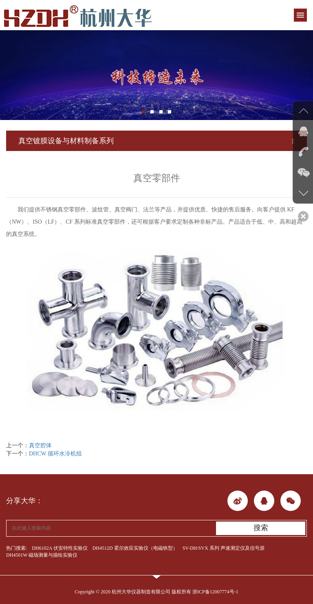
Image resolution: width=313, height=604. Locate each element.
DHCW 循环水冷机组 (55, 454)
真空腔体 (40, 445)
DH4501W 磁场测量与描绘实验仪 (41, 555)
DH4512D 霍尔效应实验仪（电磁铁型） (135, 548)
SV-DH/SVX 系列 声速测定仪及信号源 (224, 548)
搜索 (260, 528)
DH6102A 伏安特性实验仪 (59, 548)
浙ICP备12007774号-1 (215, 592)
